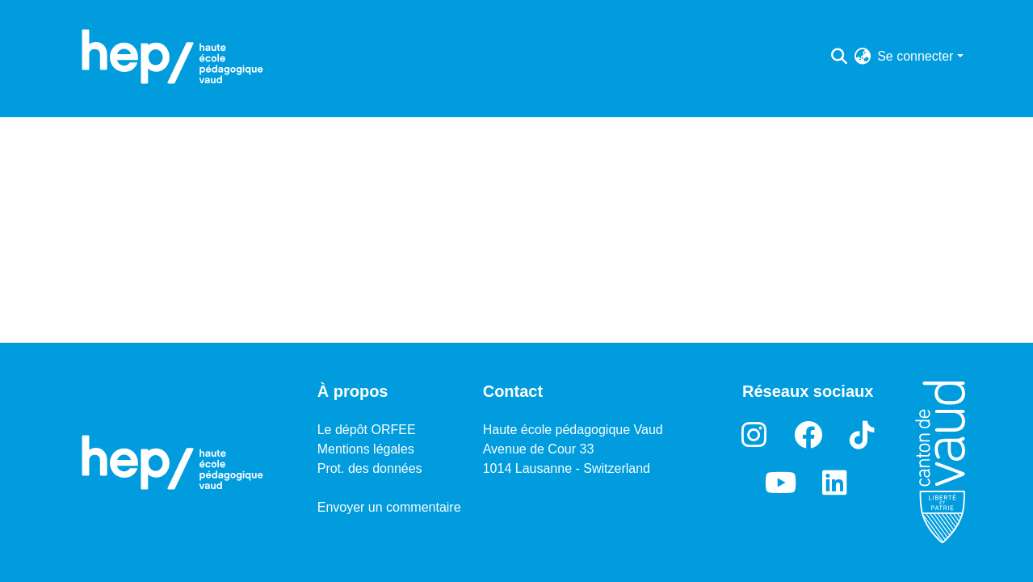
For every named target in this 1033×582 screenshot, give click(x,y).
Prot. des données (369, 468)
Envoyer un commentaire (389, 507)
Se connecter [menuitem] (915, 56)
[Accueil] (173, 56)
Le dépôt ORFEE (366, 429)
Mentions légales (365, 449)
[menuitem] (862, 56)
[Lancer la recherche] (839, 56)
